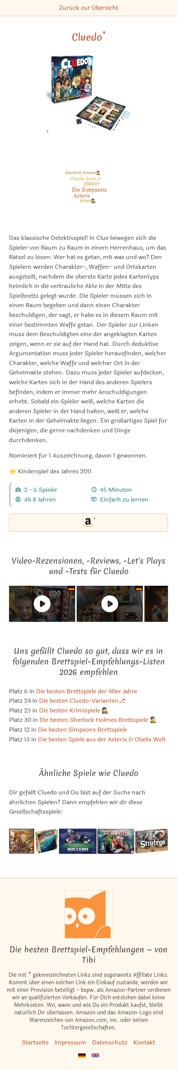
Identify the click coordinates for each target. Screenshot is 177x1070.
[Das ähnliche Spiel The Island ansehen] (46, 841)
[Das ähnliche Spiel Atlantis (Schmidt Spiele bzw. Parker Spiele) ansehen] (116, 841)
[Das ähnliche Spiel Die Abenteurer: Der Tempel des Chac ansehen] (21, 841)
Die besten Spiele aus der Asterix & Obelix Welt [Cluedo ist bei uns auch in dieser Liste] (102, 739)
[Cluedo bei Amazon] (88, 97)
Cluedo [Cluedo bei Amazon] (89, 37)
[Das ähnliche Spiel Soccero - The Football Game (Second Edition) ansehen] (78, 841)
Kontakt (144, 1042)
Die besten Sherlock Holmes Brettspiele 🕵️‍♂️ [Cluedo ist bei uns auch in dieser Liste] (98, 719)
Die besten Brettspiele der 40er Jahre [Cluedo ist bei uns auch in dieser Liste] (86, 691)
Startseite (35, 1042)
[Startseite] (89, 914)
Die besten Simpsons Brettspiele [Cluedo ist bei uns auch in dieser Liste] (82, 729)
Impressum (70, 1042)
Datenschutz (109, 1042)
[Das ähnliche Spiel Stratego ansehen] (151, 841)
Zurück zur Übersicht (88, 7)
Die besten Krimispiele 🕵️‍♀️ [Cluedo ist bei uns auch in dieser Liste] (74, 710)
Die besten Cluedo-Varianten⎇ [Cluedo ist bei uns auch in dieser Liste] (82, 700)
